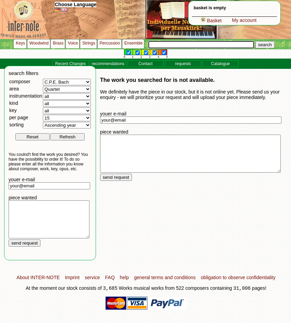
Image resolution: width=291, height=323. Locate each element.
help (124, 284)
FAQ (110, 284)
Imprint (72, 284)
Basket (211, 20)
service (92, 284)
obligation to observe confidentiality (238, 284)
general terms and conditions (165, 284)
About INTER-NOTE (38, 284)
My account (244, 20)
